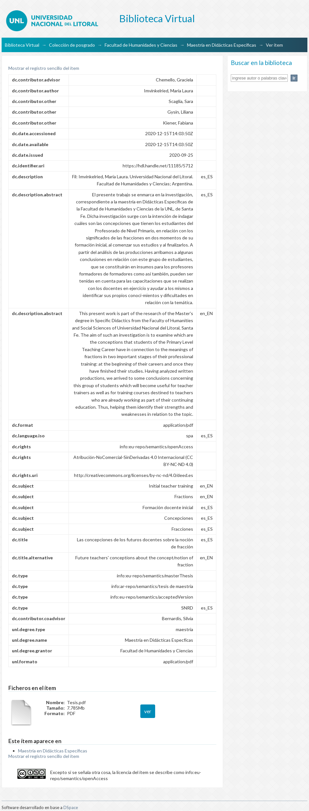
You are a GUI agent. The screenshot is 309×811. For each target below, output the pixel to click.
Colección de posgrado (72, 45)
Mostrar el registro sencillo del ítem (43, 68)
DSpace (70, 807)
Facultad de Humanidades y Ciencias (141, 45)
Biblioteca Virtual (22, 45)
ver (147, 711)
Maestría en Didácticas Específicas (221, 45)
